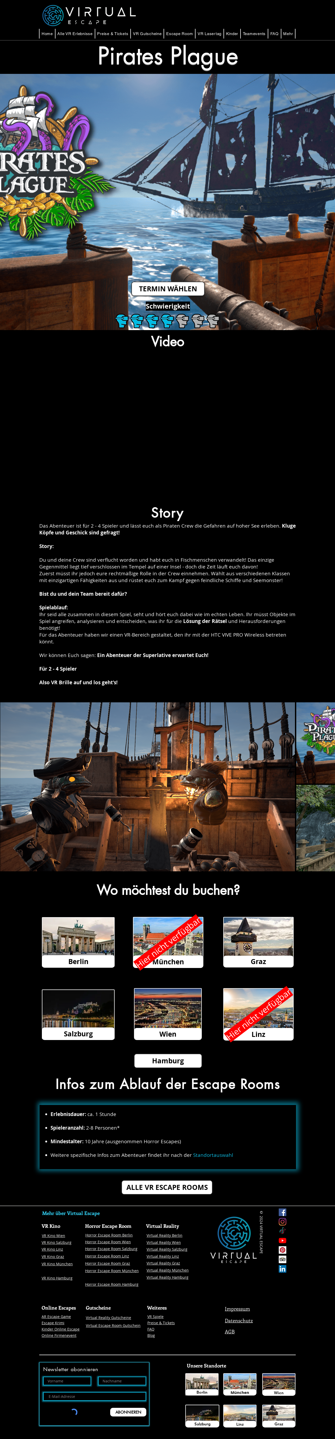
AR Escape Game (56, 1316)
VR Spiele (155, 1316)
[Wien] (278, 1392)
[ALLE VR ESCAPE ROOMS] (167, 1187)
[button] (179, 34)
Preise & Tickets (161, 1322)
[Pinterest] (282, 1250)
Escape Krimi (53, 1322)
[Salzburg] (202, 1424)
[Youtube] (282, 1240)
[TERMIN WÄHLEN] (168, 289)
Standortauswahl (213, 1155)
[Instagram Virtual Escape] (282, 1221)
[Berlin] (202, 1392)
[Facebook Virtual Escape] (282, 1212)
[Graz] (278, 1424)
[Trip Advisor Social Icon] (282, 1259)
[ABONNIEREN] (128, 1412)
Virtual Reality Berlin (164, 1235)
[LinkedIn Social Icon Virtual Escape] (282, 1269)
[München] (239, 1392)
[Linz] (239, 1424)
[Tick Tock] (282, 1231)
